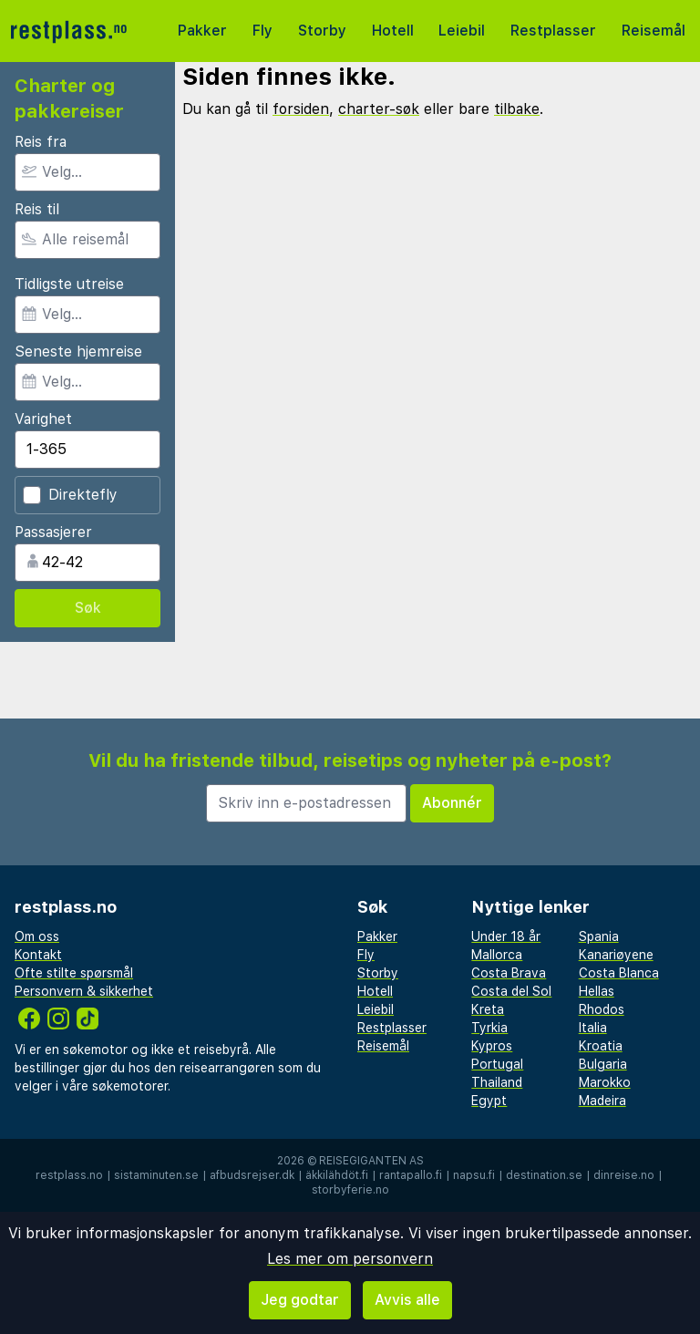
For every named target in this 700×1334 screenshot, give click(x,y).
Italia (593, 1027)
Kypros (491, 1046)
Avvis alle (407, 1299)
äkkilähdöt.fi (336, 1175)
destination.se (544, 1175)
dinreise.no (623, 1175)
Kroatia (601, 1046)
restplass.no (69, 1175)
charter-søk (378, 109)
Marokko (605, 1082)
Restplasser (553, 30)
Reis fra (41, 141)
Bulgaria (603, 1064)
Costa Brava (508, 973)
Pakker (202, 30)
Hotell (393, 30)
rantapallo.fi (410, 1175)
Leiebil (461, 30)
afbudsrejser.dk (252, 1175)
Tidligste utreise (69, 284)
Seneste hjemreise (78, 351)
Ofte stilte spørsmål (74, 973)
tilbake (517, 109)
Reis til (37, 209)
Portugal (497, 1064)
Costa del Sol (511, 991)
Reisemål (653, 30)
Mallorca (496, 954)
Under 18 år (505, 936)
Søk (88, 607)
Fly (262, 30)
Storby (322, 30)
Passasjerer (53, 532)
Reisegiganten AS (371, 1160)
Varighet (43, 419)
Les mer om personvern (350, 1258)
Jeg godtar (300, 1299)
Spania (599, 936)
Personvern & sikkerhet (84, 991)
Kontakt (38, 954)
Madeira (602, 1100)
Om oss (37, 936)
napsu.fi (474, 1175)
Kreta (487, 1009)
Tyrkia (489, 1027)
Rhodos (601, 1009)
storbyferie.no (350, 1190)
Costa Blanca (619, 973)
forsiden (301, 109)
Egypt (489, 1100)
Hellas (596, 991)
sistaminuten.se (156, 1175)
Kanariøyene (616, 954)
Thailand (496, 1082)
